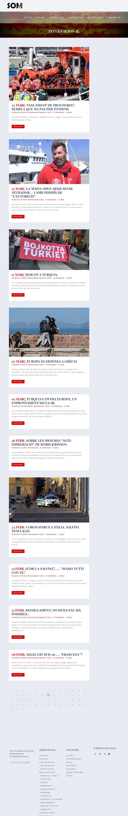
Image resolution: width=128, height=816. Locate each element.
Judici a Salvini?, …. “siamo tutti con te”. (48, 570)
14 (17, 694)
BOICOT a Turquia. (42, 274)
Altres (30, 406)
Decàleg (43, 755)
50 (79, 704)
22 (67, 694)
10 (73, 690)
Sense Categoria (74, 772)
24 (79, 694)
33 (54, 699)
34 (61, 699)
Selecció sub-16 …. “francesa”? (54, 654)
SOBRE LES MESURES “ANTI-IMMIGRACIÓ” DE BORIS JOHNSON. (42, 442)
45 (48, 704)
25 (85, 694)
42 (30, 704)
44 (42, 704)
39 (11, 704)
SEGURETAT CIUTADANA (51, 799)
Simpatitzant (47, 769)
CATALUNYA (45, 779)
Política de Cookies (20, 762)
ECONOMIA (45, 792)
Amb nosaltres (47, 762)
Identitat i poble (49, 776)
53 (17, 709)
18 (42, 694)
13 (11, 694)
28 (24, 699)
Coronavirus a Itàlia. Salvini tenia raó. (45, 529)
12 (85, 690)
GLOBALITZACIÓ (47, 789)
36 (73, 699)
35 (67, 699)
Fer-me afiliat (47, 766)
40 (17, 704)
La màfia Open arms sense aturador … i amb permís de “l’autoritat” (42, 192)
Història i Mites (47, 813)
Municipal (71, 766)
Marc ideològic (47, 772)
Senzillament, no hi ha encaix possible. (46, 612)
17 (36, 694)
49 (73, 704)
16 (30, 694)
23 (73, 694)
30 (36, 699)
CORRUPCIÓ (45, 796)
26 (11, 699)
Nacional (42, 112)
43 (36, 704)
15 (23, 694)
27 (17, 699)
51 (85, 704)
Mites (69, 762)
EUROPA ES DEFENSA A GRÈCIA (52, 361)
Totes (48, 112)
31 (42, 699)
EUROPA (44, 782)
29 (30, 699)
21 (60, 694)
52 (11, 709)
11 (79, 690)
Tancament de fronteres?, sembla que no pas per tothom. (43, 107)
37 (79, 699)
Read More (18, 126)
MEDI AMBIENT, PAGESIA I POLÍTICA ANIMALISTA (49, 806)
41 (24, 704)
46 (54, 704)
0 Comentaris (58, 112)
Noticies (43, 759)
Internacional (33, 112)
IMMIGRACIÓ (46, 786)
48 (67, 704)
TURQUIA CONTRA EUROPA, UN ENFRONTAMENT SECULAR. (44, 401)
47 (61, 704)
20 (54, 694)
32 (48, 699)
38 (85, 699)
